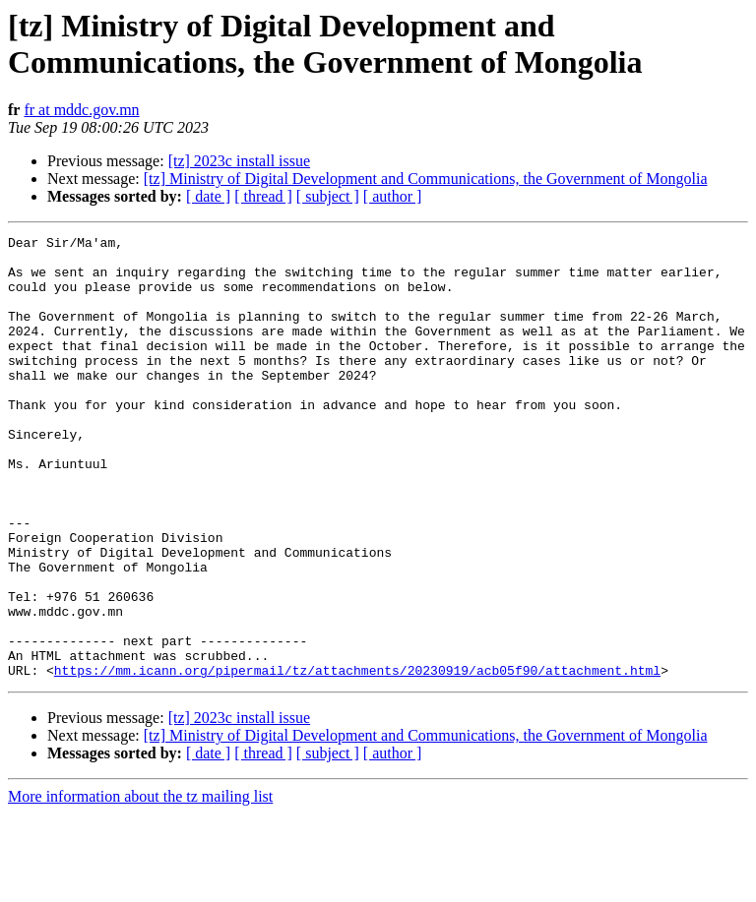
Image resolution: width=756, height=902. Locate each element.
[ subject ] (327, 196)
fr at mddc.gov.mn (81, 109)
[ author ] (392, 196)
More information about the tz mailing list (140, 884)
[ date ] (208, 196)
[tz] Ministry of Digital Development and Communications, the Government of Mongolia (426, 178)
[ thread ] (263, 196)
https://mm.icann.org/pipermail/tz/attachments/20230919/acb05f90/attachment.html (357, 758)
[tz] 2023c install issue (239, 160)
